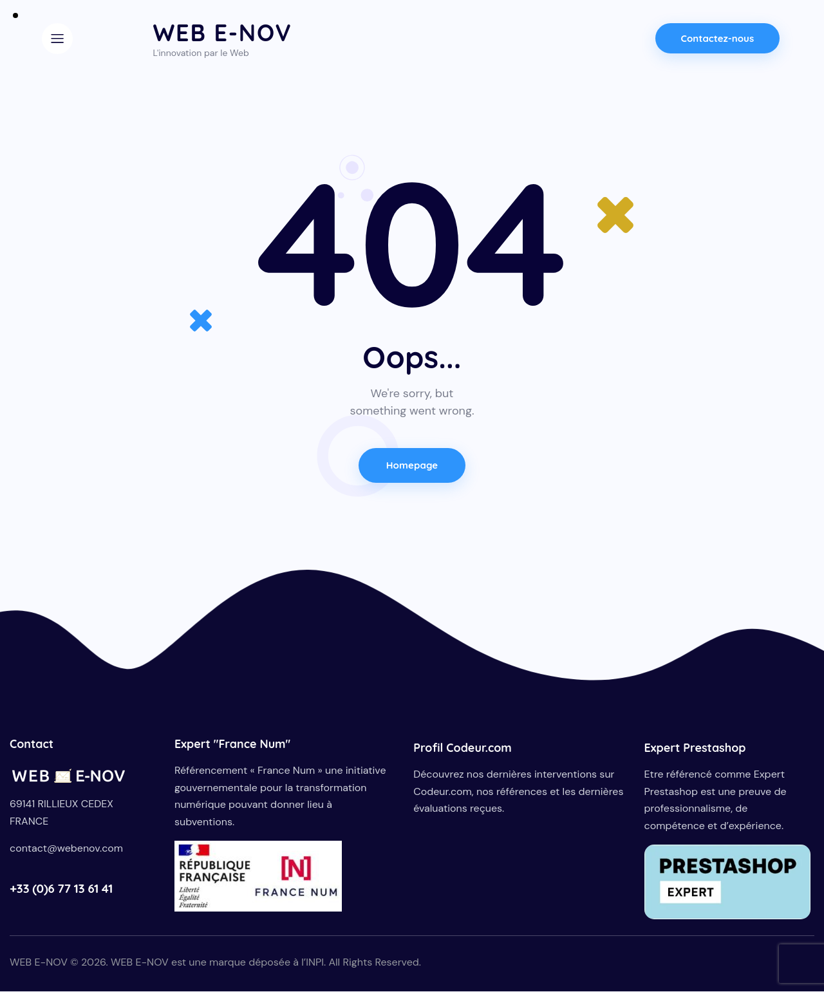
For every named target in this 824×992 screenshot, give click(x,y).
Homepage (412, 466)
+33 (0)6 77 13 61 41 (61, 889)
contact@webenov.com (66, 849)
